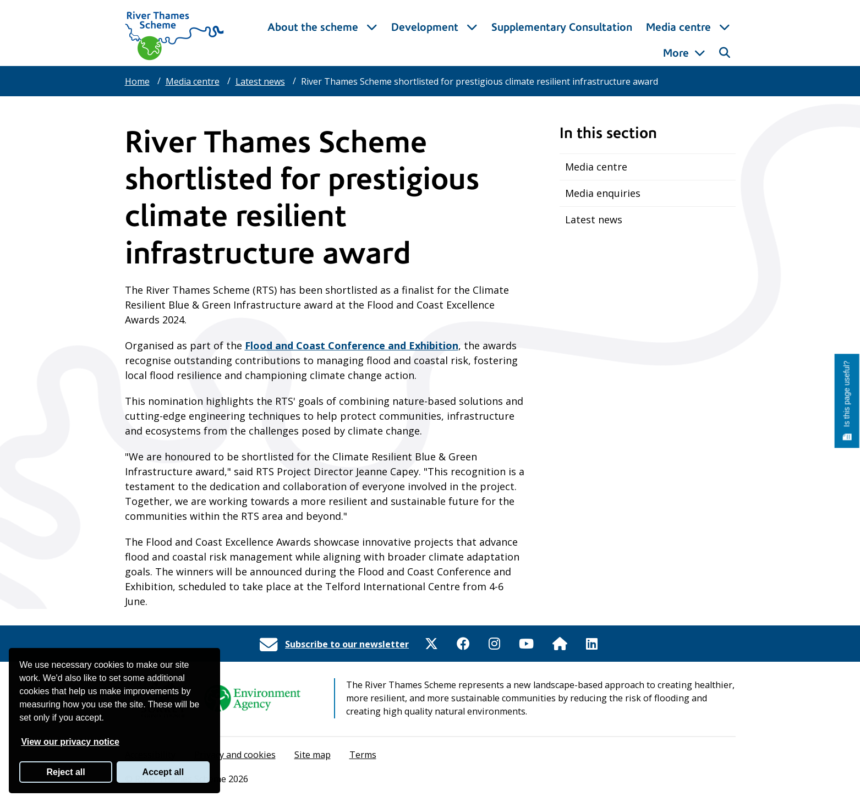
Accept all (163, 772)
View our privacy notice (70, 741)
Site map (312, 755)
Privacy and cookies (235, 755)
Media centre (193, 81)
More (676, 53)
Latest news (260, 81)
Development (443, 53)
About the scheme (331, 53)
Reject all (65, 772)
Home (137, 81)
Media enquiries (602, 193)
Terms (362, 755)
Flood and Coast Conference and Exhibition (351, 345)
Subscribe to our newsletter (347, 644)
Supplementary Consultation (578, 53)
